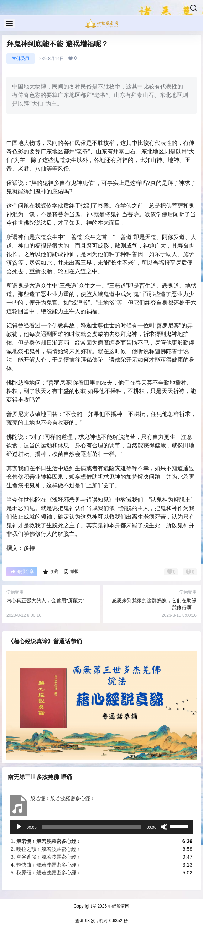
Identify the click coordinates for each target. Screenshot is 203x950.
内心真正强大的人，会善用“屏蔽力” (45, 600)
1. (46, 841)
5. (46, 872)
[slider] (91, 827)
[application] (101, 827)
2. (46, 849)
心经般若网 (118, 906)
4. (46, 865)
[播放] (18, 826)
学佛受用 (20, 58)
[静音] (164, 826)
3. (46, 857)
